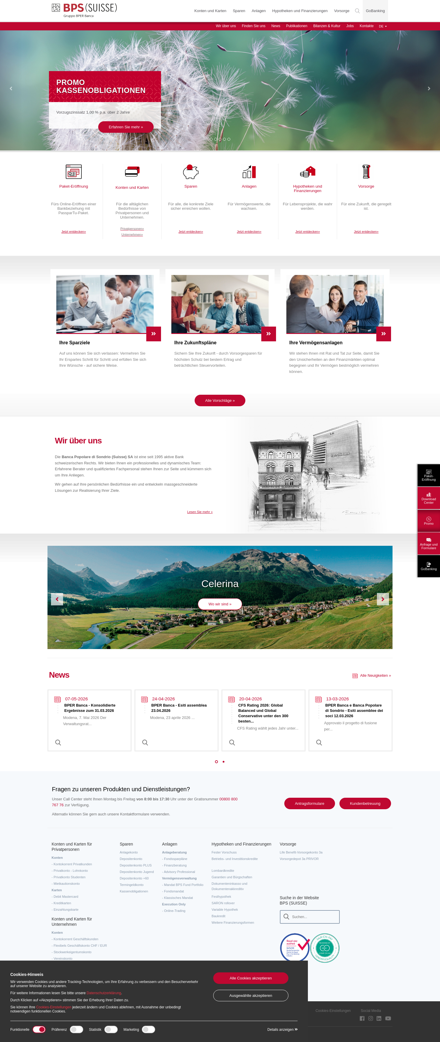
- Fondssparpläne (175, 859)
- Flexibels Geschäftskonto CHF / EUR (79, 945)
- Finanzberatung (174, 865)
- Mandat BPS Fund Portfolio (182, 885)
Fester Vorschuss (224, 852)
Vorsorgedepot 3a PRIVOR (299, 859)
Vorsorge (340, 11)
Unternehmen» (132, 239)
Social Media (371, 1011)
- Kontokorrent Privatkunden (72, 864)
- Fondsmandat (173, 891)
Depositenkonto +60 (134, 878)
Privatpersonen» (132, 233)
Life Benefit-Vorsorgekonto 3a (301, 852)
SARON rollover (223, 903)
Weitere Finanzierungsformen (233, 922)
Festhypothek (221, 896)
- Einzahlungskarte (65, 909)
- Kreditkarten (61, 903)
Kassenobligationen (134, 891)
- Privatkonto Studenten (69, 877)
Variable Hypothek (225, 909)
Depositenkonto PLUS (136, 865)
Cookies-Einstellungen (333, 1011)
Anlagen (257, 11)
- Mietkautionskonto (66, 883)
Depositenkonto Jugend (137, 872)
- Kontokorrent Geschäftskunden (75, 939)
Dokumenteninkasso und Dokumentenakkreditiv (229, 886)
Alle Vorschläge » (220, 400)
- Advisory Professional (178, 872)
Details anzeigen (282, 1030)
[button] (11, 89)
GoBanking (375, 11)
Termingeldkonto (132, 885)
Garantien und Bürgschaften (232, 877)
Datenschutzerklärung (104, 993)
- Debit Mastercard (65, 896)
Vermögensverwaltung (179, 878)
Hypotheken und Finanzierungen (298, 11)
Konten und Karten (209, 11)
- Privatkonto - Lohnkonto (70, 870)
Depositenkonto (131, 859)
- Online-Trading (173, 910)
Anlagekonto (129, 852)
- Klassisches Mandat (177, 898)
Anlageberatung (174, 852)
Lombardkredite (223, 870)
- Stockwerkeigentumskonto (71, 952)
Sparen (238, 11)
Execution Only (174, 904)
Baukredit (218, 916)
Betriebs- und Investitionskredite (235, 859)
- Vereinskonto (62, 958)
